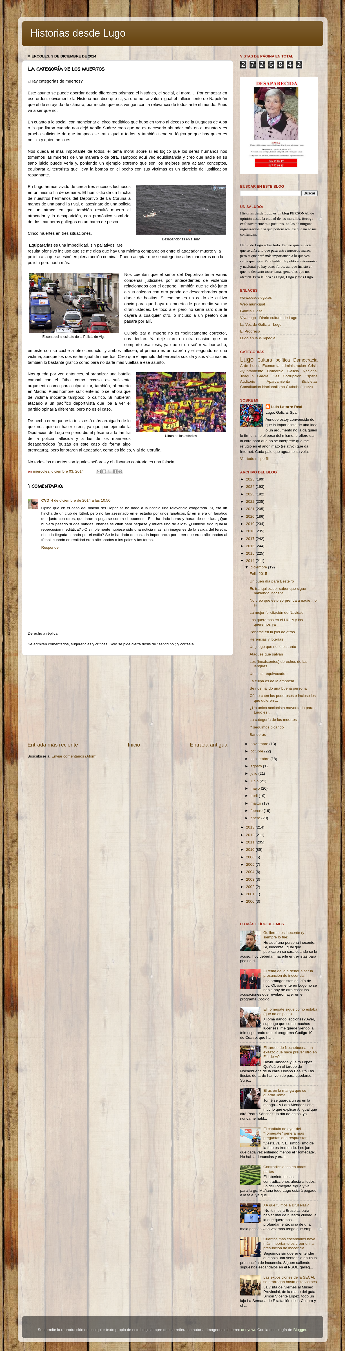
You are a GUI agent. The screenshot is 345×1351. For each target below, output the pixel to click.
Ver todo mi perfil (254, 459)
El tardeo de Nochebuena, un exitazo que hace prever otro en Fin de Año (290, 1052)
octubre (257, 751)
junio (255, 781)
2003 (250, 879)
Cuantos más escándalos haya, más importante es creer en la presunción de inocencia (289, 1243)
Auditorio (247, 381)
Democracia (305, 359)
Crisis (313, 366)
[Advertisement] (127, 698)
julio (255, 773)
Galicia (293, 371)
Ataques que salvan (266, 654)
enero (256, 818)
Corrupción (292, 376)
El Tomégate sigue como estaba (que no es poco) (290, 1011)
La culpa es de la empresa (272, 681)
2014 (250, 561)
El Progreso (250, 331)
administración (293, 366)
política (282, 359)
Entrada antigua (208, 745)
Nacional (310, 371)
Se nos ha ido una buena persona (278, 688)
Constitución (250, 387)
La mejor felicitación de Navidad (276, 612)
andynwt (248, 1330)
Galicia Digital (252, 311)
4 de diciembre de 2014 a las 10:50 (80, 500)
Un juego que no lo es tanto (273, 647)
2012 (250, 835)
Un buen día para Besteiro (272, 581)
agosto (257, 766)
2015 (250, 553)
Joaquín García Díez (260, 376)
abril (255, 796)
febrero (257, 811)
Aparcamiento (278, 381)
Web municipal (252, 304)
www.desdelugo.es (256, 297)
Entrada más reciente (53, 745)
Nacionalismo (273, 387)
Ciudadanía (294, 387)
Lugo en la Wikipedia (257, 338)
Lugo (247, 359)
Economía (270, 366)
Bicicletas (309, 381)
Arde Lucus (250, 366)
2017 (250, 539)
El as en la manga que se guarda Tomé (284, 1092)
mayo (256, 788)
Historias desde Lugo (78, 33)
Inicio (134, 745)
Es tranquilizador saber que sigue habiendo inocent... (278, 590)
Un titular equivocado (267, 674)
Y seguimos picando (267, 727)
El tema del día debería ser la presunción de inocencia (288, 973)
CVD (45, 500)
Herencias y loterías (266, 639)
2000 (250, 901)
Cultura (264, 359)
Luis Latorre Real (286, 407)
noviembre (260, 744)
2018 (250, 531)
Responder (50, 547)
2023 (250, 494)
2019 (250, 524)
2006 (250, 857)
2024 (250, 486)
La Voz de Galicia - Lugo (261, 324)
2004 (250, 872)
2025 (250, 479)
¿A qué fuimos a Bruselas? (286, 1205)
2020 (250, 516)
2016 (250, 546)
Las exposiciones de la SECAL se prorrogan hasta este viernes (290, 1279)
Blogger (299, 1330)
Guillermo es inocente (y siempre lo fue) (283, 935)
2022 (250, 501)
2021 (250, 509)
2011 (250, 842)
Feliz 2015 (258, 574)
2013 (250, 827)
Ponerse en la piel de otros (272, 632)
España (311, 376)
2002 (250, 887)
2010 (250, 849)
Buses (308, 387)
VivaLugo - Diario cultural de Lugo (268, 318)
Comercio (275, 371)
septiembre (261, 759)
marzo (256, 803)
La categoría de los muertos (273, 719)
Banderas (258, 734)
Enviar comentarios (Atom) (74, 756)
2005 (250, 864)
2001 (250, 894)
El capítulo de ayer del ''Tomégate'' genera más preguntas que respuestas (285, 1133)
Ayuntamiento (251, 371)
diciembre (259, 567)
